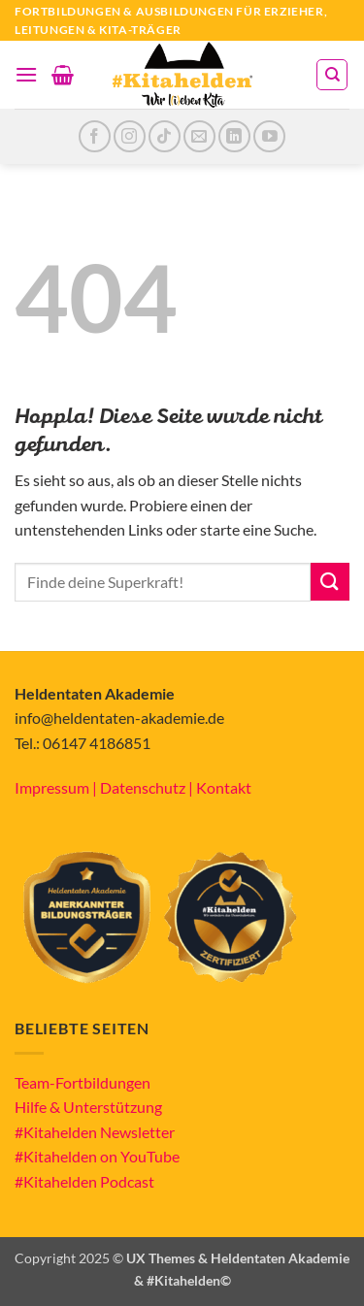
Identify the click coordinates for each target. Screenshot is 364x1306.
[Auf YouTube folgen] (269, 136)
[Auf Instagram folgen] (130, 136)
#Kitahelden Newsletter (95, 1132)
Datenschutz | (148, 787)
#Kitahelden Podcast (84, 1181)
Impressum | (57, 787)
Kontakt (223, 787)
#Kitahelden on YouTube (97, 1156)
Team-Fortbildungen (82, 1082)
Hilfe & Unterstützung (88, 1106)
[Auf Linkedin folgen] (234, 136)
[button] (26, 74)
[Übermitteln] (330, 582)
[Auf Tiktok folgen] (165, 136)
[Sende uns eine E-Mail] (199, 136)
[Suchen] (331, 74)
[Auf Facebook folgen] (95, 136)
